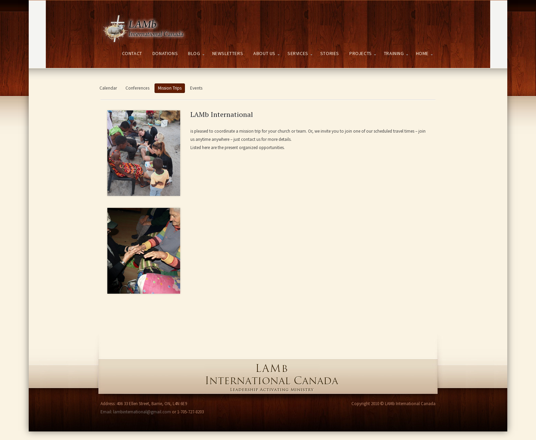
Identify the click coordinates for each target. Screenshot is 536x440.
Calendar (108, 88)
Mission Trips (170, 88)
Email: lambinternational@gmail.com (135, 412)
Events (196, 88)
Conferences (137, 88)
